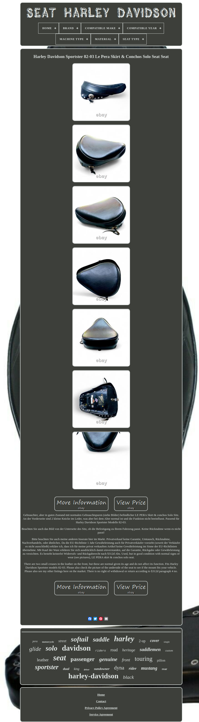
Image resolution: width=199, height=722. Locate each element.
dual (66, 669)
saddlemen (150, 649)
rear (164, 669)
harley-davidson (93, 676)
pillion (161, 660)
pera (35, 641)
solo (52, 648)
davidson (76, 648)
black (128, 677)
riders (100, 650)
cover (154, 640)
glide (35, 649)
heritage (128, 650)
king (76, 669)
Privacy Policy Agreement (101, 707)
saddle (101, 639)
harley (124, 638)
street (62, 641)
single (167, 641)
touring (143, 658)
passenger (83, 659)
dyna (119, 668)
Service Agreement (101, 714)
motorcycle (48, 641)
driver (86, 669)
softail (79, 639)
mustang (149, 668)
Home (101, 694)
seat (59, 657)
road (114, 650)
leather (43, 659)
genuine (108, 659)
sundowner (101, 669)
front (126, 659)
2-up (142, 641)
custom (169, 650)
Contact (101, 701)
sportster (46, 667)
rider (132, 668)
